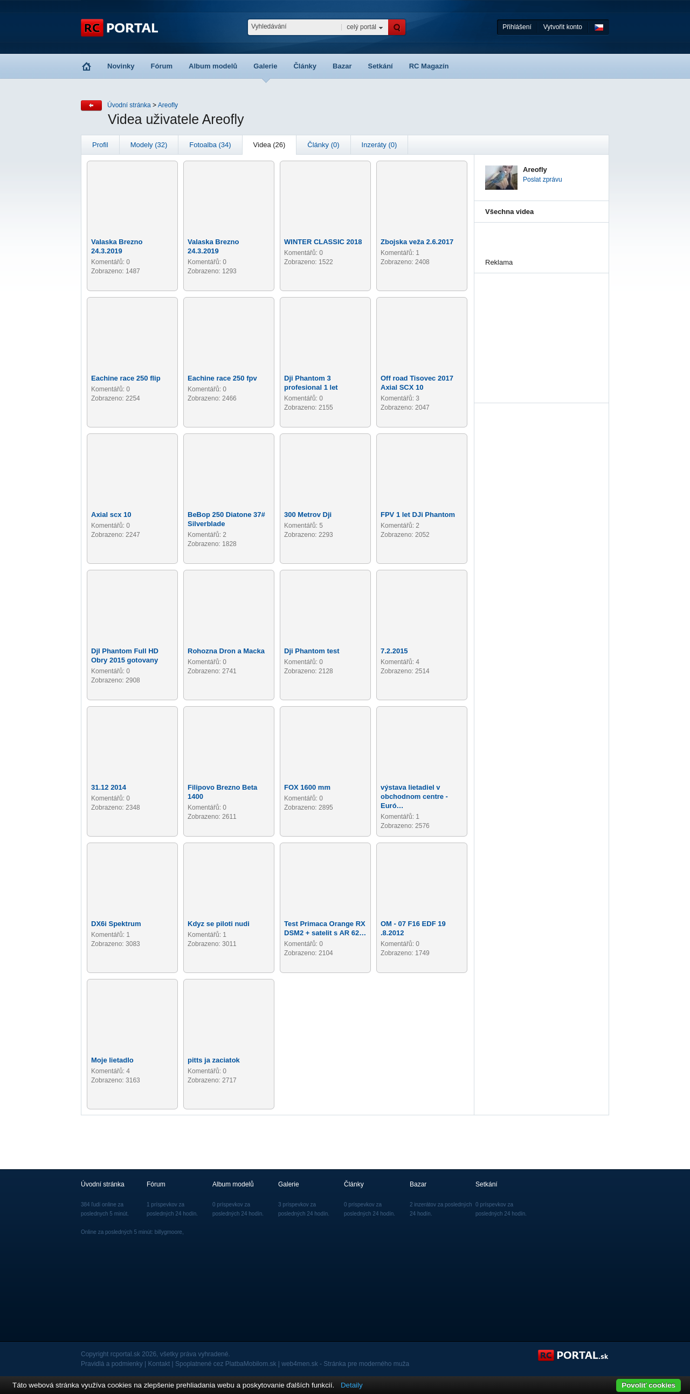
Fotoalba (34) (210, 145)
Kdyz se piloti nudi (219, 924)
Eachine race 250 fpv (222, 378)
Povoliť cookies (648, 1385)
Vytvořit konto (562, 27)
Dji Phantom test (312, 651)
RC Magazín (429, 66)
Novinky (121, 66)
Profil (100, 145)
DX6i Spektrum (116, 924)
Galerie (265, 66)
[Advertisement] (539, 327)
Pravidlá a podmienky (112, 1364)
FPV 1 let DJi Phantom (418, 514)
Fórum (161, 66)
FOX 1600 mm (307, 787)
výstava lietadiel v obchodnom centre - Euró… (414, 796)
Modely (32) (149, 145)
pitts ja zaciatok (214, 1060)
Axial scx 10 (111, 514)
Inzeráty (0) (379, 145)
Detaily (352, 1385)
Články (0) (323, 145)
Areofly (168, 105)
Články (304, 66)
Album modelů (213, 66)
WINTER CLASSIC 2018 (323, 242)
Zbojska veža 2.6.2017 (417, 242)
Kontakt (159, 1364)
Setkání (380, 66)
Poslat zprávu (542, 179)
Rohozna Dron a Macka (226, 651)
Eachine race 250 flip (126, 378)
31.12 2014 (108, 787)
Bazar (342, 66)
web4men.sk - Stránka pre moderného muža (345, 1364)
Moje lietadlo (112, 1060)
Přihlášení (516, 27)
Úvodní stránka (129, 105)
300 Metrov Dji (308, 514)
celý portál (361, 27)
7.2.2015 (394, 651)
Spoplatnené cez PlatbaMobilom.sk (225, 1364)
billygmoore (168, 1232)
